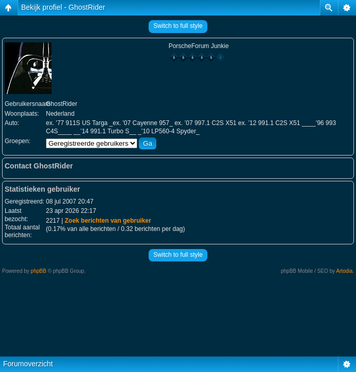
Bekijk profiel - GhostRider (63, 7)
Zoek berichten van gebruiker (107, 220)
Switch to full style (177, 25)
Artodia (344, 271)
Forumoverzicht (28, 364)
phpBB (38, 271)
